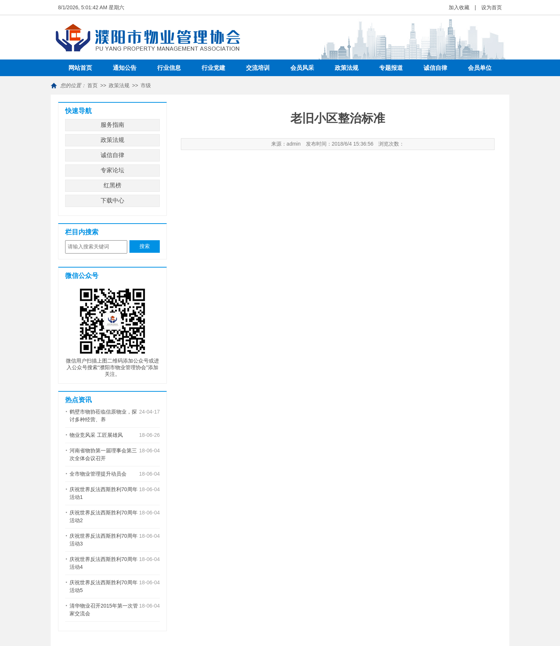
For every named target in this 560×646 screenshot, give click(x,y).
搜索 (144, 246)
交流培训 (258, 68)
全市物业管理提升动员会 (98, 474)
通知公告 (124, 68)
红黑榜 (112, 185)
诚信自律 (435, 68)
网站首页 (80, 68)
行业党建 (213, 68)
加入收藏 (459, 7)
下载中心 (112, 200)
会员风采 (302, 68)
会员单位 (480, 68)
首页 (92, 85)
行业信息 (169, 68)
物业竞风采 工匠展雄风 (96, 435)
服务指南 (112, 125)
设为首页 (491, 7)
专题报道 (391, 68)
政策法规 (346, 68)
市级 (146, 85)
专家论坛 (112, 170)
